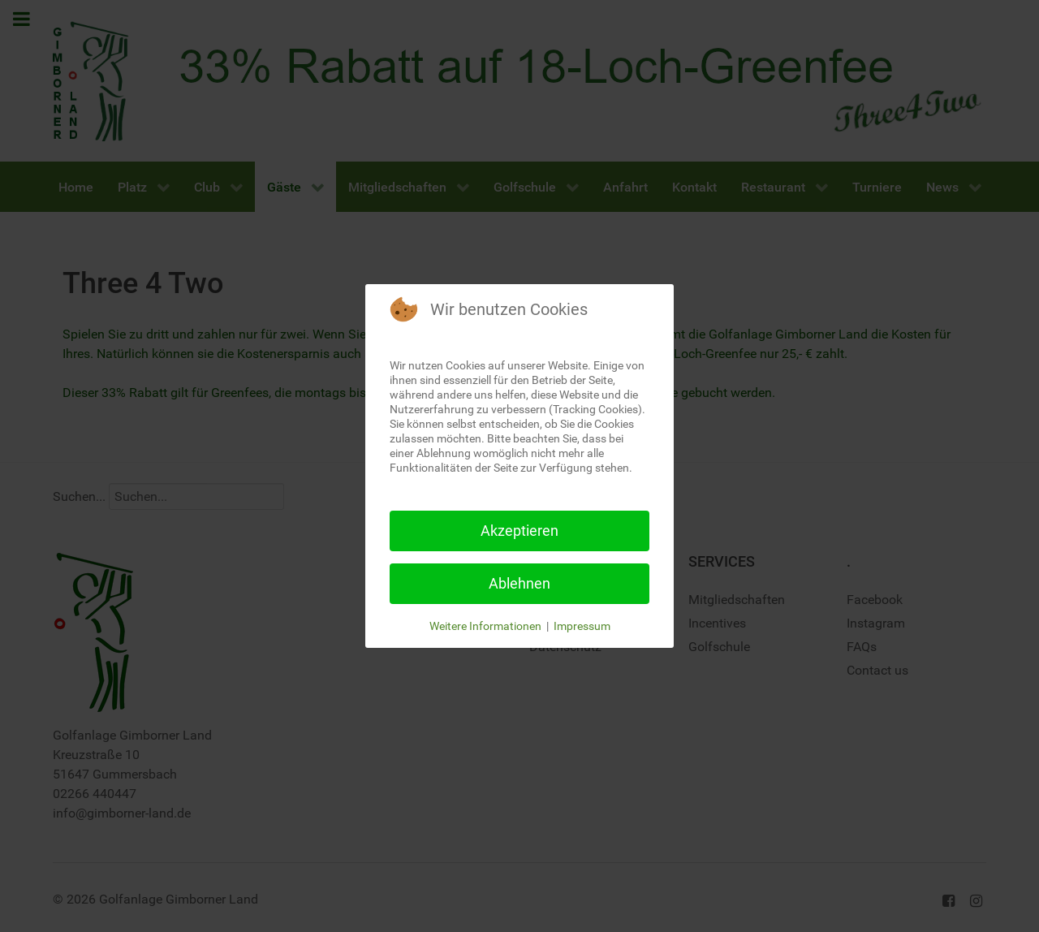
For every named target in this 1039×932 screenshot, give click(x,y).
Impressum (582, 625)
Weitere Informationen (485, 625)
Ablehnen (519, 583)
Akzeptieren (519, 530)
